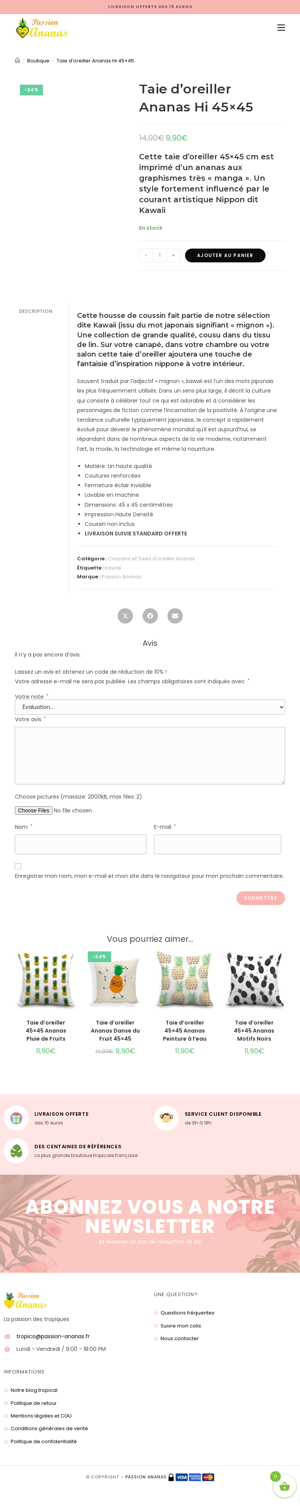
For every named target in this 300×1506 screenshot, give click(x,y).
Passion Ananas (121, 576)
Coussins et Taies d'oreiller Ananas (151, 558)
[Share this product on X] (125, 618)
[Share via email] (175, 618)
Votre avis (30, 719)
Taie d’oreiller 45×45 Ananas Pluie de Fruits (46, 1031)
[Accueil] (17, 60)
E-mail (165, 827)
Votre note (31, 696)
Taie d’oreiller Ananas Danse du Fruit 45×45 (115, 1031)
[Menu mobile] (278, 28)
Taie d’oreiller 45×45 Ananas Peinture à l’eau (185, 1031)
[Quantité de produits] (160, 255)
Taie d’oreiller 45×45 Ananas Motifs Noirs (254, 1031)
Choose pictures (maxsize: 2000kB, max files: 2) (78, 796)
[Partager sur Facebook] (150, 618)
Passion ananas (146, 1477)
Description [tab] (35, 311)
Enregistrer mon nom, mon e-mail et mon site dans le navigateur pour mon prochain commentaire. (149, 876)
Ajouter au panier (225, 255)
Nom (23, 827)
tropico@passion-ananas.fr (53, 1336)
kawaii (113, 567)
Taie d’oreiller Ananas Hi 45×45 (95, 60)
